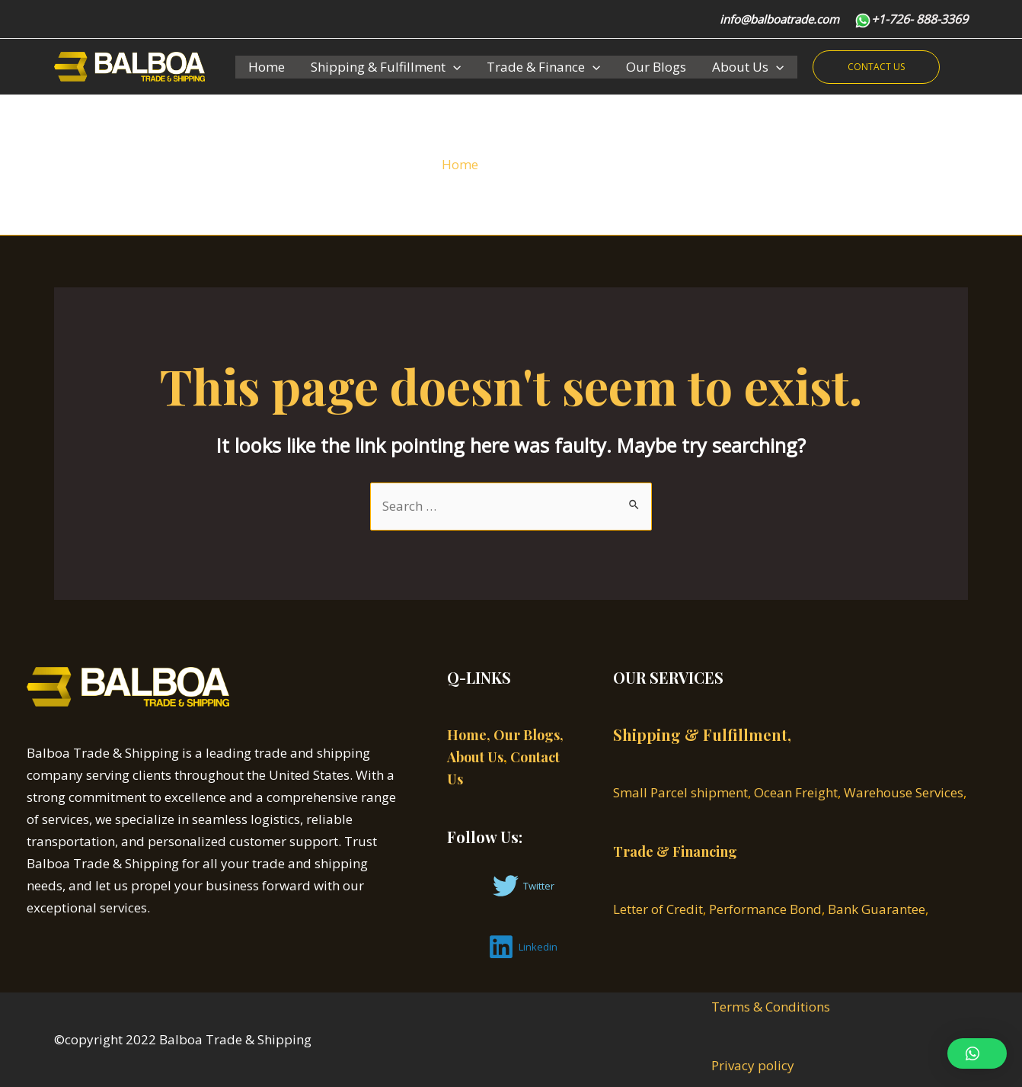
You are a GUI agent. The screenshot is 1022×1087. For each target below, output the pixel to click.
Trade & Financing (675, 851)
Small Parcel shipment (680, 792)
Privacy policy (752, 1065)
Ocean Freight (796, 792)
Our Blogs (656, 66)
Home (266, 66)
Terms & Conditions (770, 1006)
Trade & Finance (543, 67)
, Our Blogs (523, 735)
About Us (748, 67)
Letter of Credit (658, 909)
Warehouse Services (903, 792)
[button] (977, 1053)
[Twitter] (523, 885)
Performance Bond (765, 909)
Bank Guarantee (876, 909)
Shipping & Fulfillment (386, 67)
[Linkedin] (523, 946)
